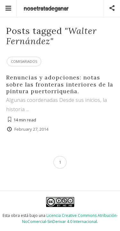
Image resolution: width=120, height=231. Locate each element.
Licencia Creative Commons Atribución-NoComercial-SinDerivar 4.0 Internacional (70, 218)
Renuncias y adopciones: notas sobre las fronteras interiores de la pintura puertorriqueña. (59, 84)
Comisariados (24, 61)
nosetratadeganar (46, 8)
